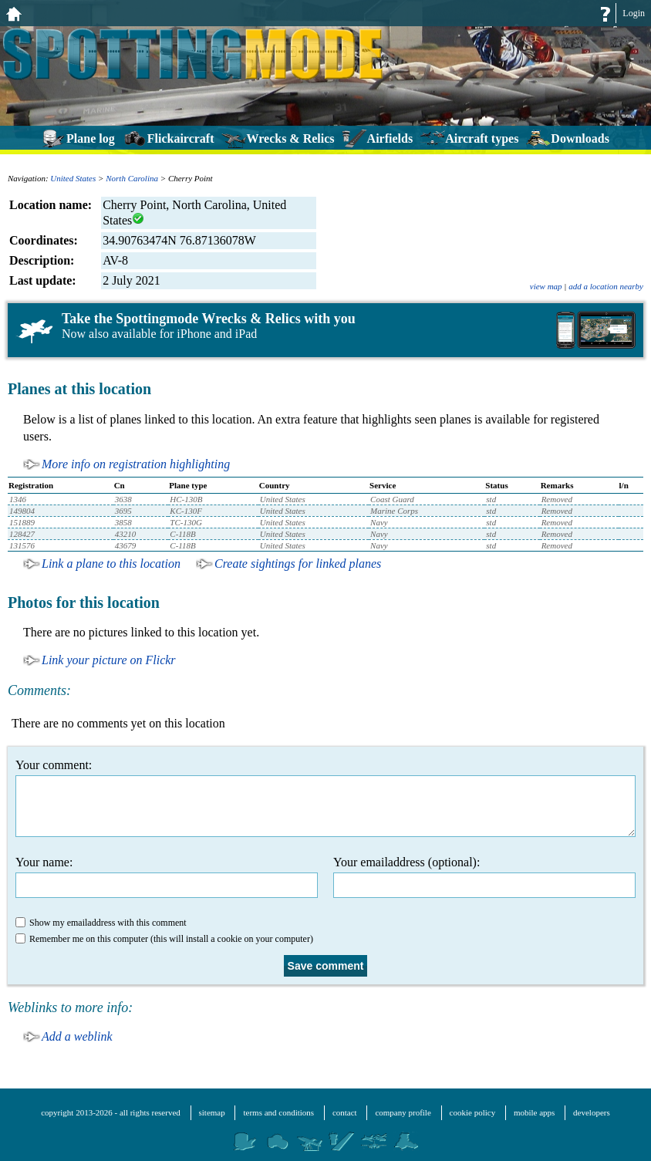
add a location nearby (605, 286)
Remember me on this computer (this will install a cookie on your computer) (164, 938)
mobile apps (534, 1112)
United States (73, 178)
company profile (402, 1112)
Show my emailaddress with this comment (101, 922)
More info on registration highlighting (136, 464)
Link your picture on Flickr (109, 660)
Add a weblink (77, 1036)
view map (546, 286)
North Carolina (132, 178)
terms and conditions (278, 1112)
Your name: (166, 877)
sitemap (212, 1112)
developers (591, 1112)
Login (633, 13)
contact (344, 1112)
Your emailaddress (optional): (484, 877)
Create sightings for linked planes (297, 563)
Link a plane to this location (111, 563)
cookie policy (473, 1112)
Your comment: (325, 797)
